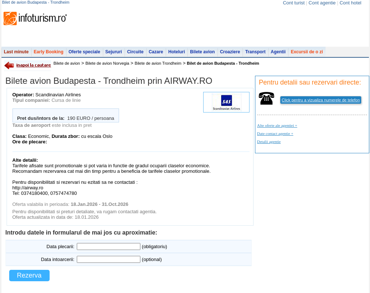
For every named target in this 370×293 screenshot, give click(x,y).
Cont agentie (322, 3)
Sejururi (113, 51)
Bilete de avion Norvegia (107, 63)
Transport (255, 51)
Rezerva (29, 275)
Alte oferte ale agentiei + (277, 125)
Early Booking (49, 51)
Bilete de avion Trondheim (158, 63)
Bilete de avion (67, 63)
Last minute (16, 51)
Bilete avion (202, 51)
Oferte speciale (84, 51)
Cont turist (294, 3)
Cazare (156, 51)
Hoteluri (176, 51)
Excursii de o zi (307, 51)
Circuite (135, 51)
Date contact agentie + (275, 133)
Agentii (278, 51)
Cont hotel (350, 3)
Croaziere (230, 51)
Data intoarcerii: (57, 259)
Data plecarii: (61, 246)
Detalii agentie (269, 141)
